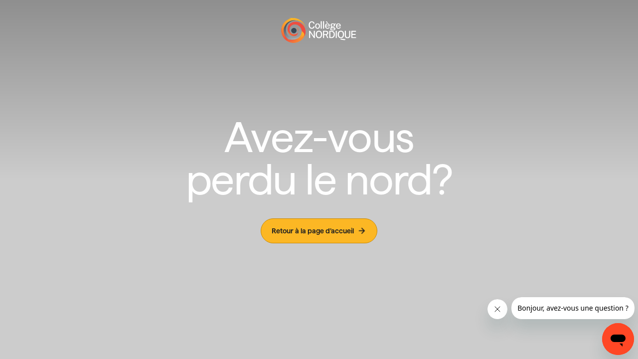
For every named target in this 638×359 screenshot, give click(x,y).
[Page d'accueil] (318, 30)
